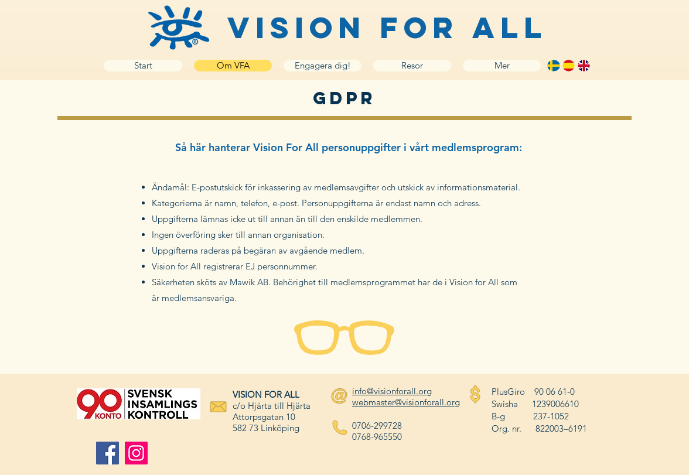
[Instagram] (136, 453)
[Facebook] (107, 453)
